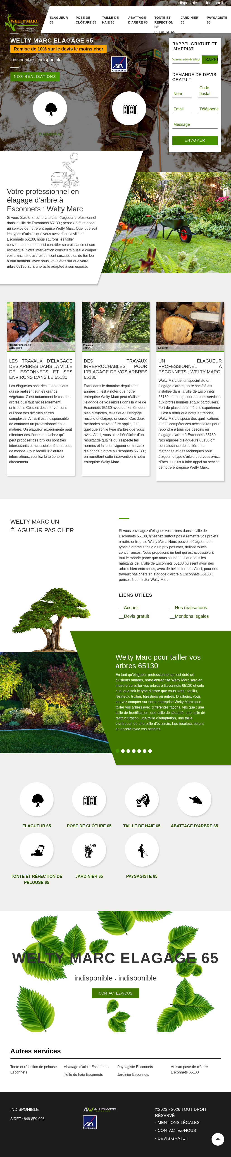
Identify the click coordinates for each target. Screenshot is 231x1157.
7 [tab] (150, 751)
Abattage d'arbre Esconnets (86, 1067)
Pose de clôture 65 (86, 20)
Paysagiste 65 (217, 20)
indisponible (186, 3)
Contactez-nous (115, 993)
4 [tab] (134, 751)
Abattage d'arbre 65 (138, 20)
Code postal (205, 91)
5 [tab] (139, 751)
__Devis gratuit (134, 616)
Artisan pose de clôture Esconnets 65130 (189, 1069)
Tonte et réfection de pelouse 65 (164, 24)
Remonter (218, 1139)
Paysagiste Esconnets (135, 1067)
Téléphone (209, 109)
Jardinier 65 (189, 20)
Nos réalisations (35, 77)
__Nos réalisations (188, 607)
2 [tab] (123, 751)
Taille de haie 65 (110, 20)
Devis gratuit (173, 1138)
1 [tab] (117, 751)
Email (179, 109)
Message (182, 124)
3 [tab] (128, 751)
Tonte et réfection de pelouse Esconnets (33, 1069)
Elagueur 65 (59, 20)
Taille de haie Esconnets (83, 1074)
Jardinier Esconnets (133, 1074)
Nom (178, 93)
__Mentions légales (189, 616)
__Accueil (129, 607)
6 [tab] (144, 751)
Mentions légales (179, 1122)
